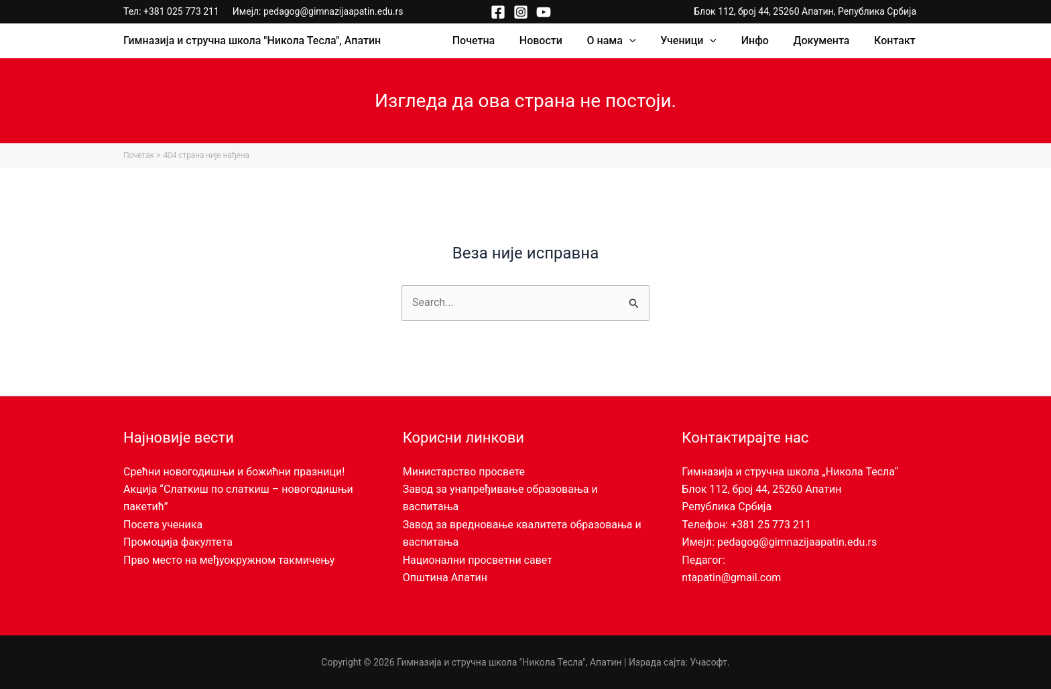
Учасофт (708, 662)
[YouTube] (543, 12)
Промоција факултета (178, 542)
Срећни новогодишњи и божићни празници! (234, 471)
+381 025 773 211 (181, 11)
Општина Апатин (445, 577)
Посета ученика (162, 524)
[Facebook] (498, 12)
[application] (643, 41)
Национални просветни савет (477, 560)
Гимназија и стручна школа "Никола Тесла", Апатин (252, 40)
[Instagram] (520, 12)
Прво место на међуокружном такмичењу (228, 560)
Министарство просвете (464, 471)
